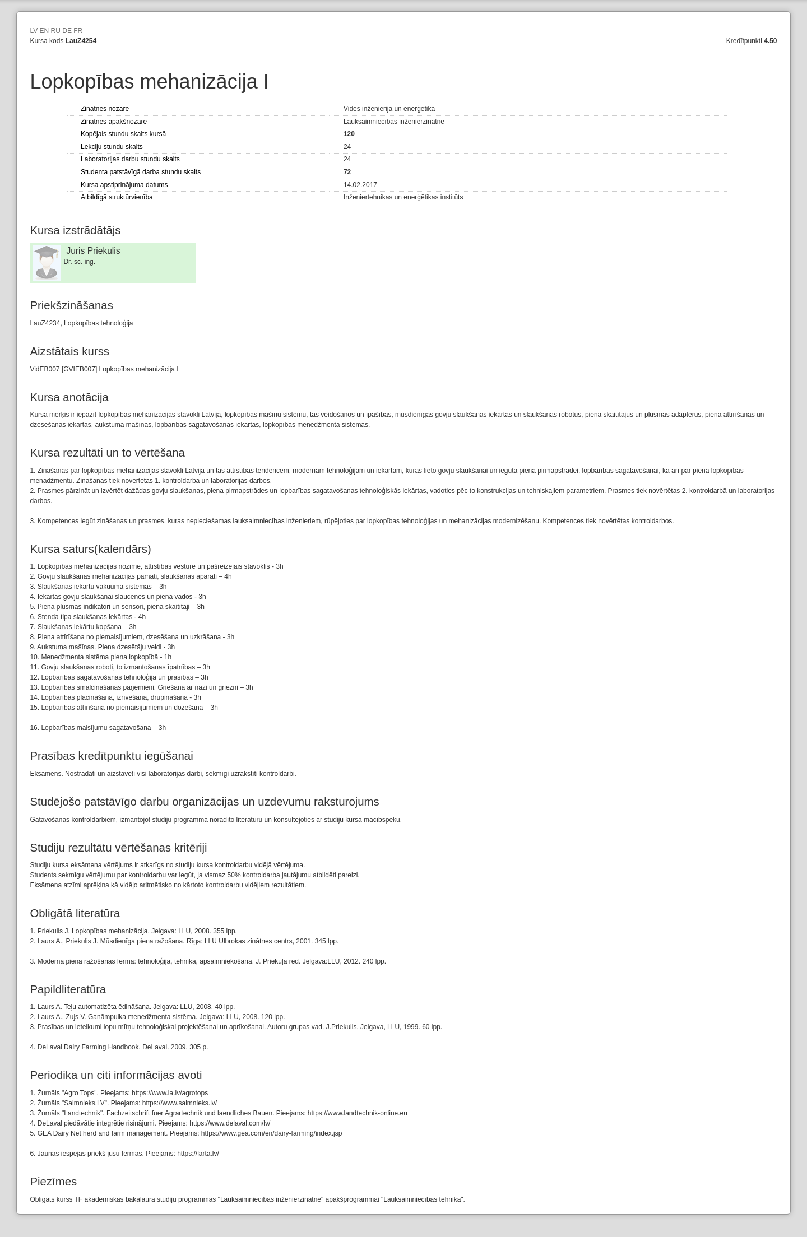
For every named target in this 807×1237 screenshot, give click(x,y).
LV (34, 31)
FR (77, 31)
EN (44, 31)
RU (56, 31)
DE (67, 31)
